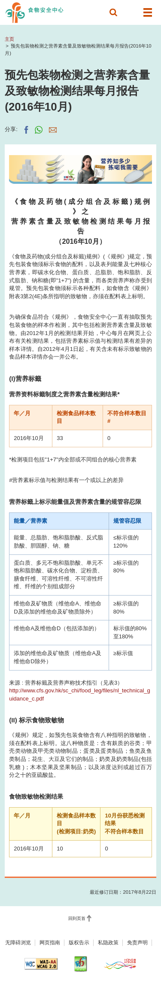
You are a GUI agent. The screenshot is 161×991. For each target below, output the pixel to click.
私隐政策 (108, 943)
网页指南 (49, 943)
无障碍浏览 (18, 943)
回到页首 (76, 918)
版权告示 (79, 943)
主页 (9, 39)
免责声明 (137, 943)
